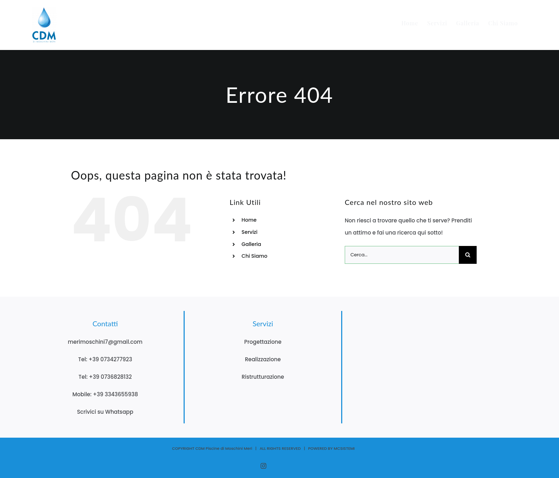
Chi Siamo (254, 256)
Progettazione (263, 342)
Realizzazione (263, 359)
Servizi (250, 232)
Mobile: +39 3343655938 (105, 394)
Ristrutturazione (263, 377)
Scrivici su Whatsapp (105, 412)
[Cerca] (468, 255)
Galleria (251, 244)
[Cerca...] (402, 255)
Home (249, 219)
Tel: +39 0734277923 (105, 359)
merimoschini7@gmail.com (105, 342)
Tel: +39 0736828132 (105, 377)
